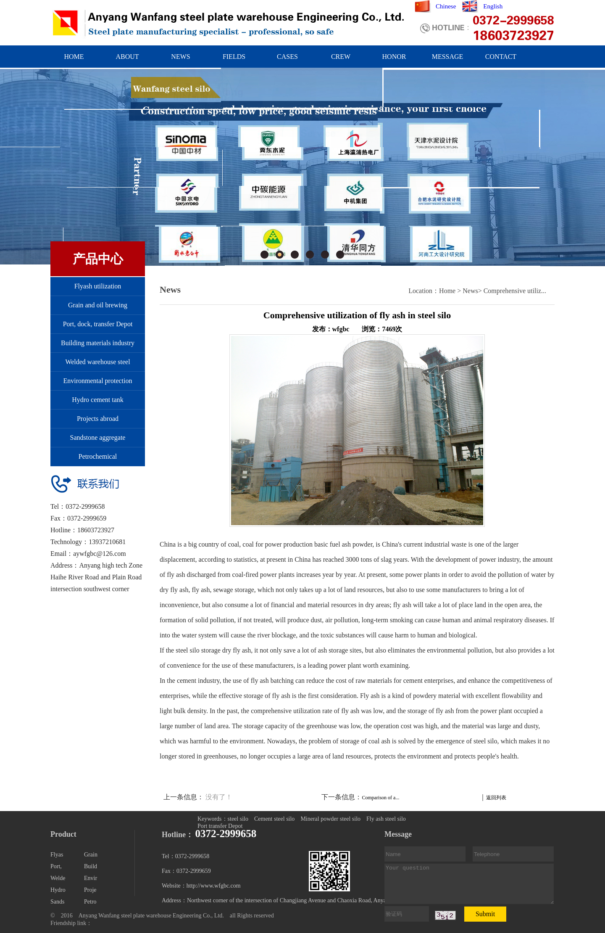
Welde (57, 878)
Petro (90, 902)
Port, (56, 866)
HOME (74, 56)
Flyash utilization (97, 286)
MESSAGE (447, 56)
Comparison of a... (380, 798)
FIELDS (234, 56)
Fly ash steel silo (386, 819)
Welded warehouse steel (97, 361)
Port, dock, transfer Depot (98, 324)
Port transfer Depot (219, 826)
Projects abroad (97, 418)
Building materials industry (97, 342)
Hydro (58, 890)
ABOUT (127, 56)
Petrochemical (98, 456)
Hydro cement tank (98, 399)
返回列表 (496, 798)
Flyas (56, 854)
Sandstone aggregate (98, 437)
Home (447, 290)
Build (90, 866)
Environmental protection (97, 380)
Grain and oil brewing (97, 305)
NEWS (180, 56)
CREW (340, 56)
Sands (57, 902)
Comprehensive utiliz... (515, 290)
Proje (90, 890)
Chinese (446, 6)
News (470, 290)
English (492, 6)
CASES (287, 56)
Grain (90, 854)
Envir (90, 878)
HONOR (394, 56)
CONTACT (500, 56)
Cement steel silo (274, 819)
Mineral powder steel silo (330, 819)
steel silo (238, 819)
